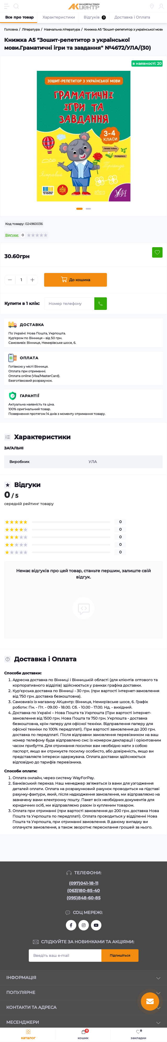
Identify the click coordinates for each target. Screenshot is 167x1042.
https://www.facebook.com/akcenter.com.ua (71, 925)
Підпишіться (120, 955)
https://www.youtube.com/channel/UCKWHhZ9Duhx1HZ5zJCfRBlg (96, 925)
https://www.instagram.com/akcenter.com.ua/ (83, 925)
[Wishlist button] (157, 252)
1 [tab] (79, 209)
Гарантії (29, 395)
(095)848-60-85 (84, 897)
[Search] (16, 6)
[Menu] (6, 6)
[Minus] (10, 279)
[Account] (161, 6)
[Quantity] (21, 280)
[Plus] (32, 279)
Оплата (29, 358)
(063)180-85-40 (83, 890)
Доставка (32, 324)
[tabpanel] (83, 138)
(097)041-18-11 (83, 883)
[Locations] (151, 6)
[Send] (100, 303)
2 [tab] (88, 209)
